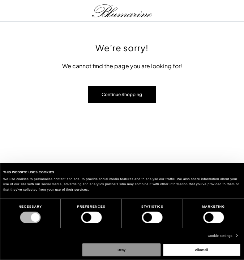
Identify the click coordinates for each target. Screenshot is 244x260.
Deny (121, 250)
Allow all (201, 250)
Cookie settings (219, 236)
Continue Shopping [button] (122, 94)
